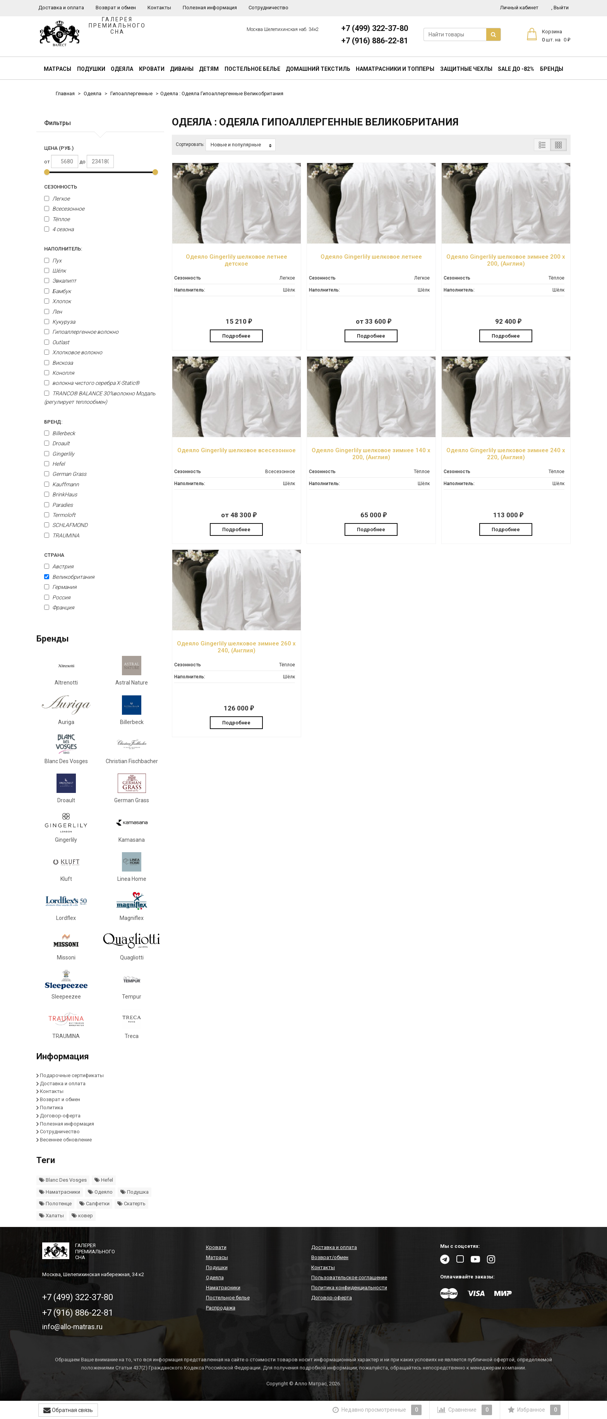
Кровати (152, 69)
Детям (209, 69)
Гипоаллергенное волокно (81, 332)
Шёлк (55, 271)
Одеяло (100, 1192)
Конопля (59, 373)
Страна (54, 555)
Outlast (56, 342)
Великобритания (69, 577)
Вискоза (58, 363)
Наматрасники (59, 1192)
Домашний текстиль (318, 69)
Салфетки (94, 1203)
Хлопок (57, 301)
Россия (57, 597)
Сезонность (60, 187)
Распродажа (220, 1308)
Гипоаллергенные (131, 93)
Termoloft (59, 515)
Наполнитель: (63, 249)
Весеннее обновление (66, 1140)
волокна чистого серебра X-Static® (91, 383)
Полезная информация (210, 7)
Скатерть (131, 1203)
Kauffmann (61, 484)
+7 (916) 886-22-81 (374, 40)
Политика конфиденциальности (349, 1287)
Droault (57, 443)
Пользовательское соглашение (349, 1277)
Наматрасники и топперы (395, 69)
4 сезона (59, 229)
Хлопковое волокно (73, 352)
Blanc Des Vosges (63, 1180)
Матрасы (57, 69)
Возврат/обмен (329, 1257)
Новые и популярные (241, 145)
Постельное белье (252, 69)
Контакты (159, 7)
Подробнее (236, 336)
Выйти (560, 7)
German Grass (65, 474)
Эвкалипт (60, 281)
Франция (59, 607)
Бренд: (53, 422)
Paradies (58, 505)
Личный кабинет (519, 7)
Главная (65, 93)
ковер (82, 1215)
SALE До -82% (516, 69)
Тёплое (57, 219)
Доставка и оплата (61, 7)
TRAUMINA (61, 535)
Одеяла (122, 69)
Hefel (54, 464)
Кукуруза (59, 322)
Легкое (57, 199)
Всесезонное (64, 209)
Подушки (91, 69)
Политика (51, 1107)
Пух (53, 260)
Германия (60, 587)
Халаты (51, 1215)
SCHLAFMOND (65, 525)
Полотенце (55, 1203)
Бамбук (57, 291)
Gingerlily (59, 454)
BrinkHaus (60, 494)
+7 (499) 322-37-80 (374, 28)
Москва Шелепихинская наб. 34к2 (283, 29)
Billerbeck (59, 433)
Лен (53, 312)
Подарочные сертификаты (72, 1075)
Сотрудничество (268, 7)
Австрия (59, 566)
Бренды (551, 69)
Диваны (182, 69)
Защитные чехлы (466, 69)
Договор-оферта (60, 1116)
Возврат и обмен (116, 7)
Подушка (134, 1192)
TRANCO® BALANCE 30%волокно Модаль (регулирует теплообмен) (99, 397)
